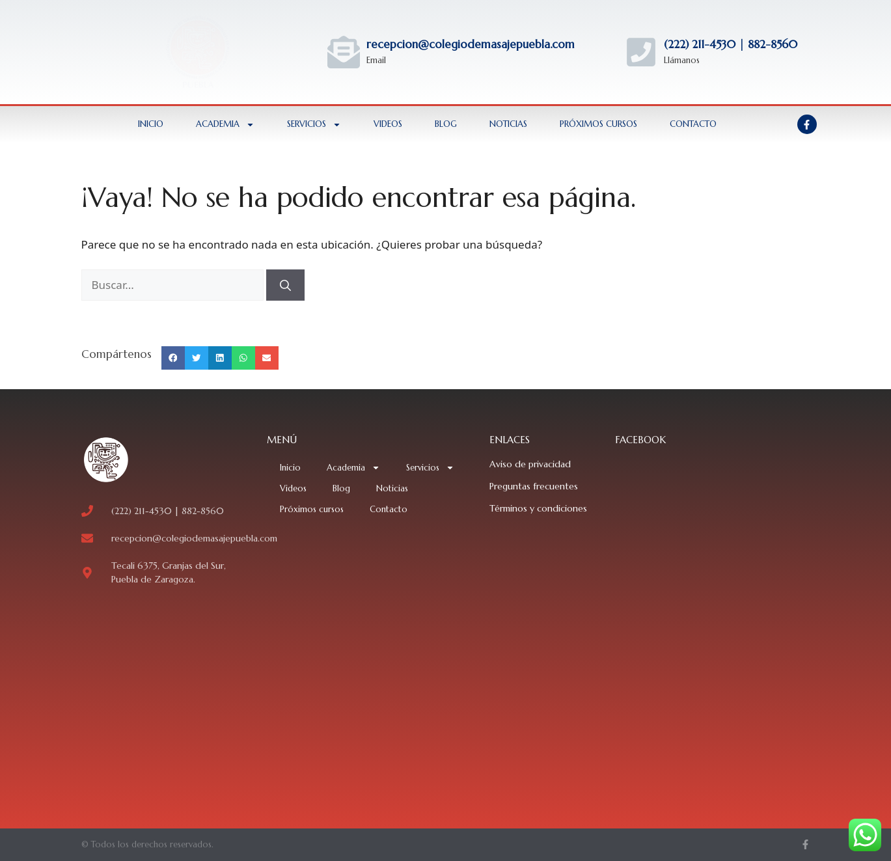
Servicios (314, 124)
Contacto (693, 124)
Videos (388, 124)
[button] (173, 358)
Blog (446, 124)
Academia (225, 124)
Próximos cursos (598, 124)
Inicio (150, 124)
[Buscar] (285, 285)
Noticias (508, 124)
